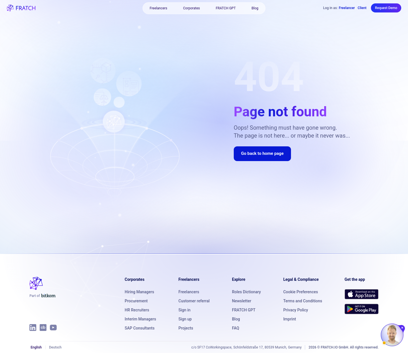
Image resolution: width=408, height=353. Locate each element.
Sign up (185, 319)
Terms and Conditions (302, 301)
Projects (185, 328)
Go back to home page (262, 153)
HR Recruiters (137, 310)
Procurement (136, 301)
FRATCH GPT (225, 8)
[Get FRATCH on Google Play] (362, 309)
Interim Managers (140, 319)
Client (362, 8)
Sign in (184, 310)
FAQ (235, 328)
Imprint (289, 319)
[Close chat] (402, 327)
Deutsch (55, 347)
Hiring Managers (139, 292)
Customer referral (194, 301)
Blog (255, 8)
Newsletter (241, 301)
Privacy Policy (295, 310)
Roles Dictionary (246, 292)
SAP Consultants (139, 328)
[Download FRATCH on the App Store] (362, 294)
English (36, 347)
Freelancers (158, 8)
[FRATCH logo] (21, 8)
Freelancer (347, 8)
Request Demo (386, 8)
